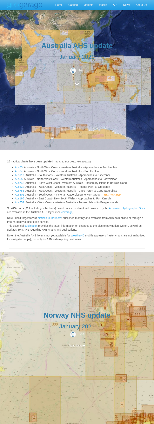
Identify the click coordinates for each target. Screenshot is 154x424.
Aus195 (19, 198)
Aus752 (19, 202)
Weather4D (77, 235)
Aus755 (19, 190)
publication (30, 225)
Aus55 (19, 179)
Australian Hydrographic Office (127, 208)
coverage (67, 212)
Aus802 (19, 194)
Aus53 (19, 167)
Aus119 (19, 175)
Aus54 (19, 171)
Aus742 (19, 182)
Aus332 (19, 186)
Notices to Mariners (49, 217)
